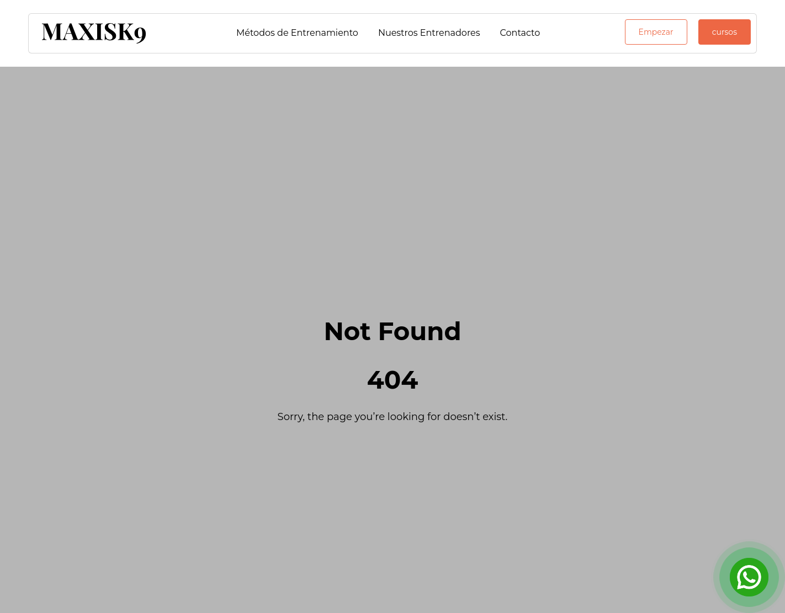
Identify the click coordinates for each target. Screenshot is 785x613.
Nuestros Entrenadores (429, 33)
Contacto (520, 33)
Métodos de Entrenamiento (297, 33)
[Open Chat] (749, 577)
